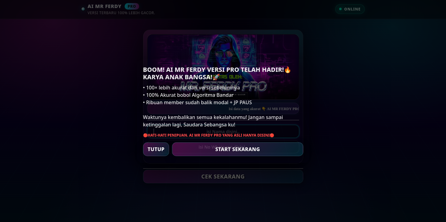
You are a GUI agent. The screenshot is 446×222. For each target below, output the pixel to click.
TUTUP (156, 149)
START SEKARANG (237, 149)
